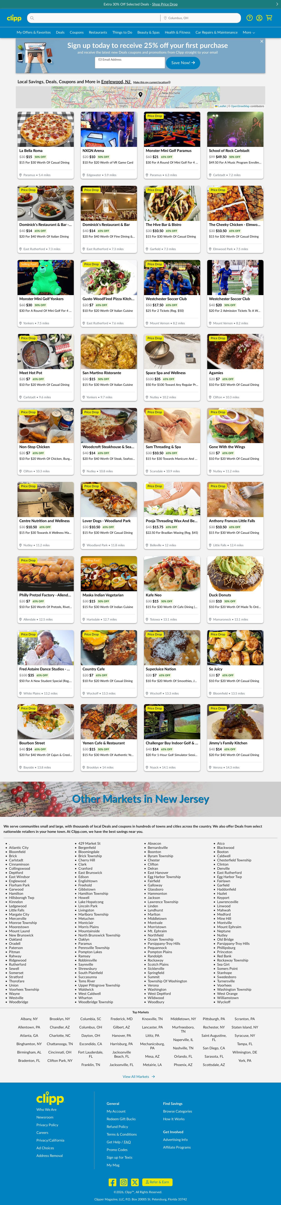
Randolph (153, 956)
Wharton (83, 998)
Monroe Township (21, 923)
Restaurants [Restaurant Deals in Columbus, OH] (98, 32)
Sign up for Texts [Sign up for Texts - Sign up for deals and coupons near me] (119, 1157)
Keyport (221, 898)
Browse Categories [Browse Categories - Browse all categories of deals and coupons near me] (177, 1111)
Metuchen (84, 918)
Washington (155, 989)
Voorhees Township (22, 989)
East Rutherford (227, 873)
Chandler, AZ (60, 1027)
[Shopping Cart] (269, 18)
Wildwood (154, 998)
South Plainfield (89, 973)
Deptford (14, 873)
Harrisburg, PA (121, 1044)
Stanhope (222, 973)
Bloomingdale (87, 852)
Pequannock (155, 948)
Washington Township (232, 989)
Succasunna (86, 977)
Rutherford (15, 964)
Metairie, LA (152, 1065)
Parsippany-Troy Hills (162, 943)
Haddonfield (224, 889)
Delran (151, 868)
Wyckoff (222, 1002)
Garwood (14, 889)
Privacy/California (50, 1140)
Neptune (222, 931)
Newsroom (44, 1117)
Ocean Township (158, 939)
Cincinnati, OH (59, 1052)
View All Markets (139, 1077)
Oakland (13, 939)
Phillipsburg (224, 948)
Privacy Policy (47, 1125)
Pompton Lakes (88, 952)
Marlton (152, 914)
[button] (277, 4)
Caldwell (222, 856)
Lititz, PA (152, 1035)
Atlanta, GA (29, 1035)
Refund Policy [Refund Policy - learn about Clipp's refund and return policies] (117, 1127)
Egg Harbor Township (162, 877)
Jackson (152, 898)
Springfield (154, 973)
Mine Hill (222, 918)
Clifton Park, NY (59, 1060)
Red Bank (222, 956)
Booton (221, 852)
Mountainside (87, 931)
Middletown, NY (183, 1019)
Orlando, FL (183, 1056)
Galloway (153, 885)
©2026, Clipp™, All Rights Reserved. (138, 1192)
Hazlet (220, 893)
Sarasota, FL (214, 1056)
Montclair (84, 923)
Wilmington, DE (244, 1052)
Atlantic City (17, 848)
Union (11, 985)
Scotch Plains (156, 964)
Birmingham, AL (29, 1052)
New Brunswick (19, 935)
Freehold (83, 885)
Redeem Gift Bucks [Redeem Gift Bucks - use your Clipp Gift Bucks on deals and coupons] (121, 1119)
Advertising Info (175, 1140)
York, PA (244, 1060)
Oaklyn (82, 939)
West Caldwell (88, 994)
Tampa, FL (244, 1044)
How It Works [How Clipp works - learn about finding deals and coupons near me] (174, 1119)
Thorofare (14, 981)
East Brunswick (88, 873)
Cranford (83, 868)
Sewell (12, 968)
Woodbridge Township (94, 1002)
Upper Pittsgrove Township (97, 985)
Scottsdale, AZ (214, 1065)
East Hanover (156, 873)
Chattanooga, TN (60, 1044)
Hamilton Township (91, 893)
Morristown (155, 927)
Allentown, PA (29, 1027)
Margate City (17, 914)
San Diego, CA (214, 1048)
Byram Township (158, 856)
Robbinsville (86, 960)
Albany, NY (29, 1019)
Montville (222, 923)
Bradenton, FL (29, 1060)
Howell (82, 898)
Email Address (110, 59)
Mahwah (222, 910)
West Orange (225, 994)
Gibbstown (85, 889)
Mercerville (15, 918)
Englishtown (86, 881)
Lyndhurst (153, 910)
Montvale (153, 923)
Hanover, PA (121, 1035)
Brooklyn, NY (60, 1019)
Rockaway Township (230, 960)
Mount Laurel (17, 931)
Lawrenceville (225, 902)
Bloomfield (15, 852)
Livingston (84, 910)
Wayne (12, 994)
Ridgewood (15, 960)
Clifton (151, 864)
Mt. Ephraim (155, 931)
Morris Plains (87, 927)
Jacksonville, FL (121, 1065)
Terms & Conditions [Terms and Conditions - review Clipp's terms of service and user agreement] (122, 1134)
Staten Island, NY (245, 1027)
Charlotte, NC (59, 1035)
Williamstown (226, 998)
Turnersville (224, 981)
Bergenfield (85, 848)
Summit (152, 977)
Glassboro (153, 889)
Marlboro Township (91, 914)
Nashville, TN (183, 1048)
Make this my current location (152, 82)
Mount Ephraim (227, 927)
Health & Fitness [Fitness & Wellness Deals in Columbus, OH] (177, 32)
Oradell (12, 943)
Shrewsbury (86, 968)
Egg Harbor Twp (227, 877)
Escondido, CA (90, 1044)
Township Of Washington (165, 981)
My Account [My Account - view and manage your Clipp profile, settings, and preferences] (116, 1111)
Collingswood (17, 868)
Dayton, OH (90, 1035)
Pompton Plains (158, 952)
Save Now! (183, 63)
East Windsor (17, 877)
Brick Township (88, 856)
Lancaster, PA (152, 1027)
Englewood (15, 881)
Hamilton (14, 893)
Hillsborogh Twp (19, 898)
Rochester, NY (214, 1027)
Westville (14, 998)
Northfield (154, 935)
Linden (151, 906)
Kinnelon (14, 902)
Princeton (222, 952)
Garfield (221, 885)
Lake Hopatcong (89, 902)
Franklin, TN (90, 1065)
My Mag (113, 1165)
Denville (221, 868)
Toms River (85, 981)
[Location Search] (200, 18)
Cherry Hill (85, 860)
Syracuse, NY (245, 1035)
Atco (219, 843)
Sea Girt (221, 964)
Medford (222, 914)
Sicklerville (154, 968)
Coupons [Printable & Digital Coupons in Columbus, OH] (77, 32)
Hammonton (155, 893)
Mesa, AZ (152, 1056)
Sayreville (84, 964)
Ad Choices (45, 1148)
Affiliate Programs (177, 1147)
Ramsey (82, 956)
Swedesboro (224, 977)
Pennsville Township (92, 948)
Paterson (14, 948)
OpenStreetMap (240, 106)
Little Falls (14, 910)
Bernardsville (156, 848)
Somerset (14, 973)
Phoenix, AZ (183, 1065)
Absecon (152, 843)
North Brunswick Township (97, 935)
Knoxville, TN (152, 1019)
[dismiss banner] (261, 41)
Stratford (14, 977)
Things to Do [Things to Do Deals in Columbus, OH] (122, 32)
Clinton (221, 864)
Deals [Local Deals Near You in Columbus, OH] (60, 32)
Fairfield (152, 881)
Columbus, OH (90, 1027)
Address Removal (49, 1156)
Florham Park (17, 885)
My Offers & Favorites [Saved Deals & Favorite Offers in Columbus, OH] (34, 32)
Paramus (83, 943)
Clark (80, 864)
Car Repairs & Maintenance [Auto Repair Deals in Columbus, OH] (217, 32)
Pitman (12, 952)
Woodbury (154, 1002)
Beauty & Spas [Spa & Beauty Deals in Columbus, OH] (148, 32)
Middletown (155, 918)
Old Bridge (223, 939)
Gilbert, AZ (121, 1027)
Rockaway (153, 960)
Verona (151, 985)
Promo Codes (117, 1150)
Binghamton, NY (29, 1044)
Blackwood (223, 848)
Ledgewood (16, 906)
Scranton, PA (245, 1019)
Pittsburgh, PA (214, 1019)
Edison (82, 877)
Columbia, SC (90, 1019)
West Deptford (157, 994)
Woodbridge (16, 1002)
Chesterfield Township (232, 860)
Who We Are (46, 1109)
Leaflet (220, 106)
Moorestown (17, 927)
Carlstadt (14, 860)
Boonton (152, 852)
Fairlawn (221, 881)
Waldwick (84, 989)
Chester (152, 860)
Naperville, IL (183, 1040)
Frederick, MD (122, 1019)
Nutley (220, 935)
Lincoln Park (86, 906)
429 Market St (88, 843)
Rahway (13, 956)
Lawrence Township (161, 902)
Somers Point (225, 968)
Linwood (222, 906)
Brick (11, 856)
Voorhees (222, 985)
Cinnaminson (17, 864)
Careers (42, 1133)
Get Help (114, 1142)
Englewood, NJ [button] (116, 82)
